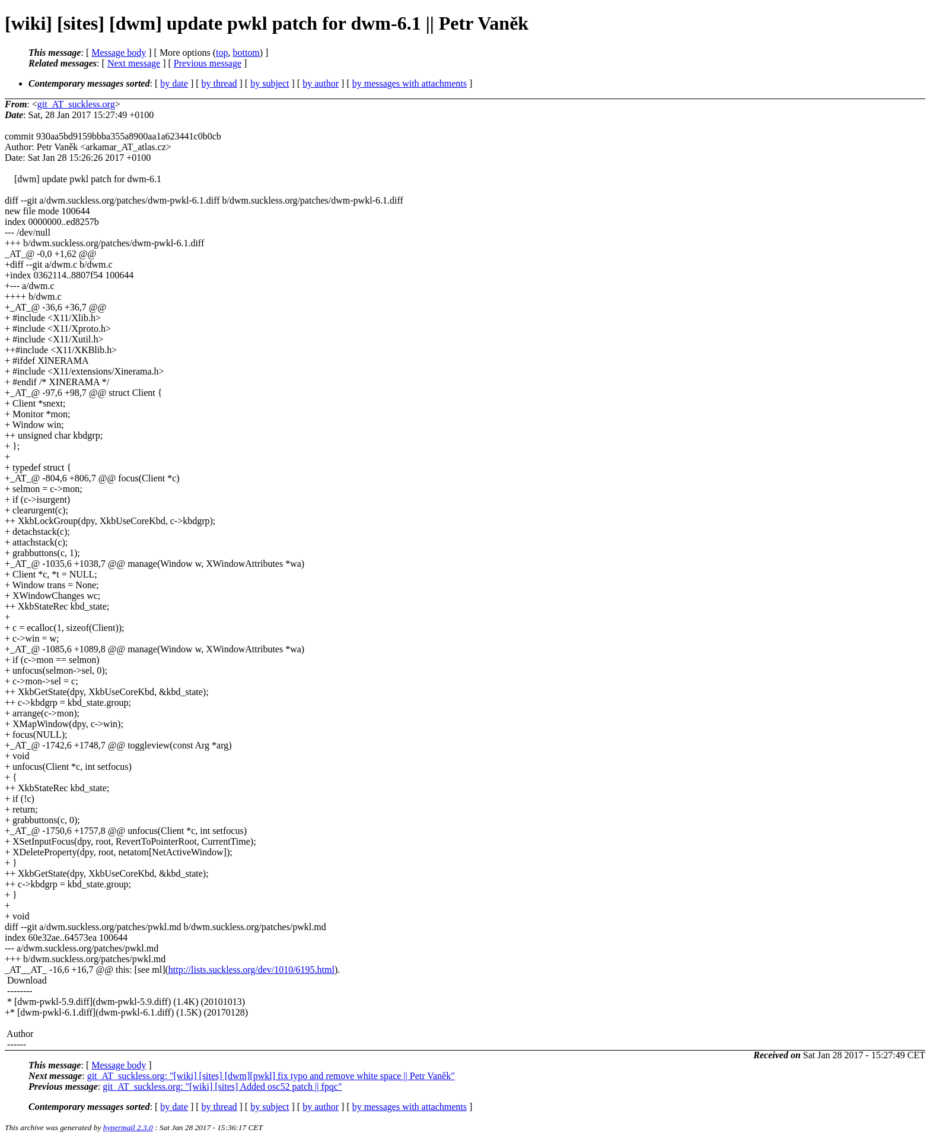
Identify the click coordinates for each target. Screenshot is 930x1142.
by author (320, 83)
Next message (133, 63)
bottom (245, 52)
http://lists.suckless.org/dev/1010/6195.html (251, 970)
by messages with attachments (409, 83)
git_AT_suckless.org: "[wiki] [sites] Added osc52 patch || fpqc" (222, 1086)
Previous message (207, 63)
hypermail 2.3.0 (128, 1127)
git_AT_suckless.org (76, 104)
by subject (269, 83)
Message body (118, 52)
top (222, 52)
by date (174, 83)
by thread (219, 83)
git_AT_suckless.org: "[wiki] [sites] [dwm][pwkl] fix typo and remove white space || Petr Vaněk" (271, 1076)
